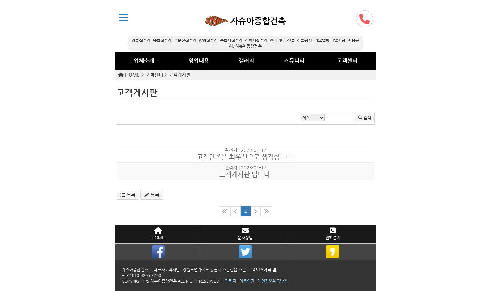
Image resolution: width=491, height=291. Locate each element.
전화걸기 (332, 233)
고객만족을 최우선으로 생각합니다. (245, 156)
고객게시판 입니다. (245, 174)
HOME (158, 233)
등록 (151, 195)
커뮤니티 (294, 60)
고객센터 (347, 60)
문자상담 (245, 233)
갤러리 (246, 60)
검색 (364, 117)
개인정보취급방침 (272, 281)
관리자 (230, 281)
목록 (127, 195)
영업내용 (199, 60)
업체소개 (144, 60)
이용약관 (246, 281)
